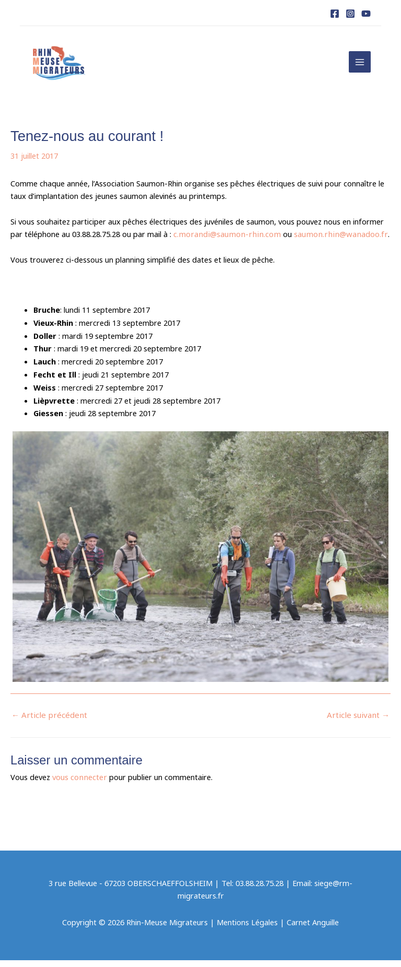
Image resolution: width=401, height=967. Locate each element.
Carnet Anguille (313, 929)
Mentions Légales (247, 929)
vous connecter (78, 784)
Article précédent (46, 722)
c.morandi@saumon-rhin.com (224, 242)
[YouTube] (366, 13)
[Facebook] (334, 13)
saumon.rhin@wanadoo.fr (332, 242)
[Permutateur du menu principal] (360, 66)
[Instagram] (350, 13)
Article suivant (360, 722)
